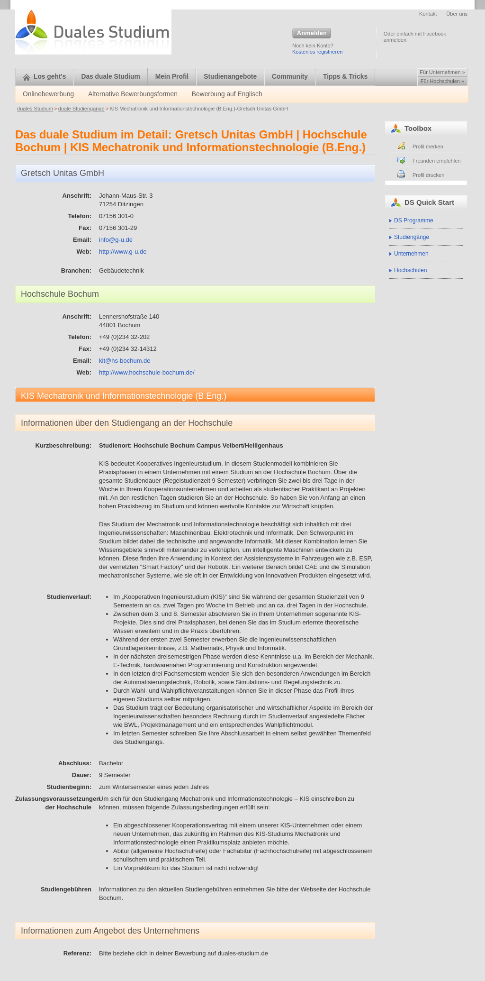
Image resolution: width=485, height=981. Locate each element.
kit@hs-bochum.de (125, 360)
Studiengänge (411, 237)
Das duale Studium (110, 76)
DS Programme (413, 220)
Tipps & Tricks (345, 76)
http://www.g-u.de (122, 251)
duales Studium (35, 108)
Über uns (456, 14)
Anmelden (311, 33)
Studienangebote (230, 76)
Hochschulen (410, 270)
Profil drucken (428, 175)
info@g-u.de (116, 239)
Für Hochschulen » (442, 81)
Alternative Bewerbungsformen (133, 94)
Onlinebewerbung (48, 94)
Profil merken (428, 146)
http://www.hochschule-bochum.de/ (147, 372)
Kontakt (428, 14)
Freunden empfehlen (437, 161)
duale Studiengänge (81, 108)
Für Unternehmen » (442, 72)
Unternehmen (411, 253)
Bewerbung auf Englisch (227, 94)
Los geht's (44, 76)
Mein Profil (172, 76)
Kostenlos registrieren (317, 52)
